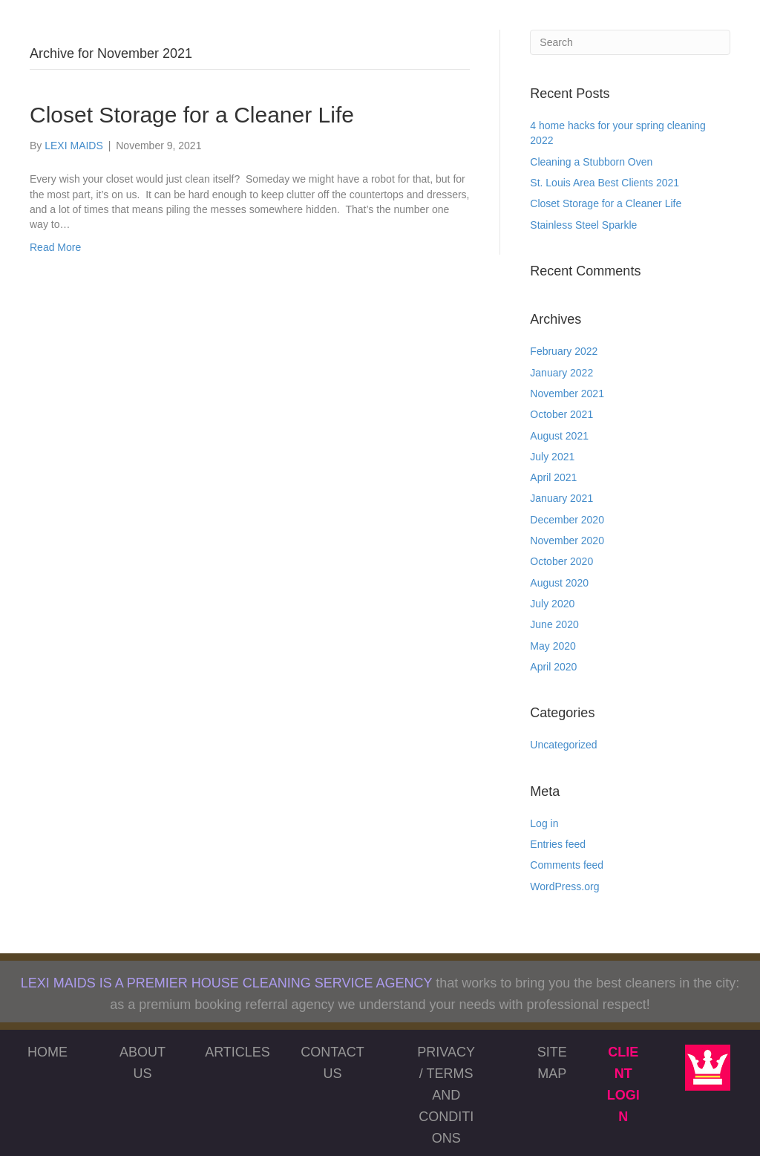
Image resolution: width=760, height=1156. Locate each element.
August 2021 (559, 436)
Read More (55, 247)
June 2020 (554, 624)
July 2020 (552, 604)
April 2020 (553, 667)
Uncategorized (563, 745)
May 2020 (552, 646)
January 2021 (561, 498)
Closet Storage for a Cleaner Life (192, 114)
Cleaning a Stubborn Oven (591, 162)
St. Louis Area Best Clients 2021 (604, 183)
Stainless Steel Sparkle (583, 225)
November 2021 (567, 393)
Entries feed (558, 844)
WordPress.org (564, 886)
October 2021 (561, 414)
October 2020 (561, 561)
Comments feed (566, 865)
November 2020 (567, 540)
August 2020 (559, 583)
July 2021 (552, 457)
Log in (544, 823)
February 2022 (563, 351)
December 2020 (567, 520)
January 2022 (561, 373)
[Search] (630, 42)
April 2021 (553, 477)
